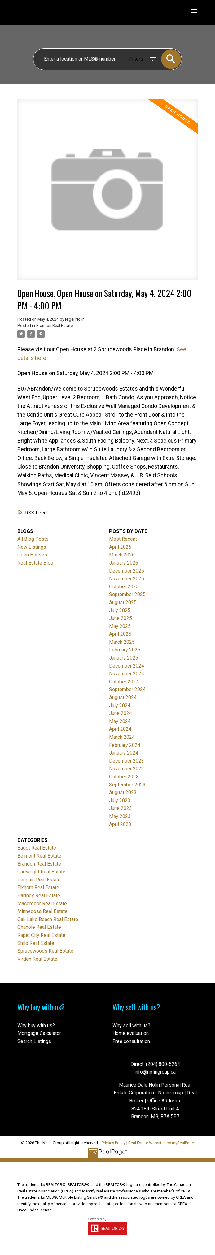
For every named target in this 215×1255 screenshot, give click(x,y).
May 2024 (120, 721)
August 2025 (123, 602)
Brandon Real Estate (54, 325)
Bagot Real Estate (36, 848)
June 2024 (120, 713)
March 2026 (122, 555)
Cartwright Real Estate (41, 872)
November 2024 (126, 674)
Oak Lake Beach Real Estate (47, 919)
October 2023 (124, 777)
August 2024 (123, 697)
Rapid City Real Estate (41, 935)
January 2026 (123, 563)
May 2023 (120, 816)
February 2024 (124, 745)
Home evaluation (130, 1033)
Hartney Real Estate (38, 895)
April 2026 (120, 547)
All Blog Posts (33, 539)
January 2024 (123, 753)
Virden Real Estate (37, 959)
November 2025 (126, 579)
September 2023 (127, 785)
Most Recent (123, 539)
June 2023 (120, 808)
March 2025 (122, 642)
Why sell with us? (131, 1025)
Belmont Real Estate (39, 856)
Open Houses (32, 555)
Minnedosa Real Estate (42, 911)
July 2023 (119, 800)
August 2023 (123, 792)
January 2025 (123, 658)
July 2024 (119, 705)
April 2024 (120, 729)
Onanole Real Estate (39, 927)
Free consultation (131, 1041)
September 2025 (127, 594)
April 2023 (120, 824)
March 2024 (122, 737)
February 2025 (124, 650)
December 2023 (126, 761)
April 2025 (120, 634)
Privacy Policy (113, 1142)
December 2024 (126, 666)
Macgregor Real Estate (42, 904)
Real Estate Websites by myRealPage (161, 1142)
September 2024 (127, 689)
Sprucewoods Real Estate (45, 951)
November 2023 (126, 769)
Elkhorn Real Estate (38, 887)
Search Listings (34, 1041)
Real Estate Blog (35, 563)
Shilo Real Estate (35, 943)
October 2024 (124, 682)
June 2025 (120, 618)
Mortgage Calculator (39, 1033)
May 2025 (120, 626)
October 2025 (124, 587)
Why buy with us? (36, 1025)
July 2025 (119, 610)
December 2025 (126, 571)
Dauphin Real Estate (39, 880)
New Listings (31, 547)
